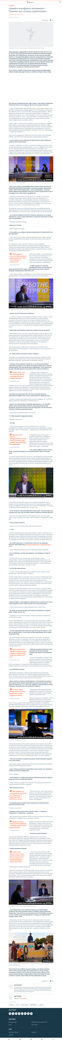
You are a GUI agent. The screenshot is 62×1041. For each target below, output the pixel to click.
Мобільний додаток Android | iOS (39, 1022)
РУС (42, 1039)
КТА (31, 1039)
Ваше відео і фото (13, 1022)
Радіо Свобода (20, 14)
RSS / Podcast (35, 1024)
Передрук (11, 1034)
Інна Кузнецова (12, 14)
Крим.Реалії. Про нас (14, 1032)
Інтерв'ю (11, 5)
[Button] (45, 20)
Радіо (10, 1024)
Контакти (34, 1032)
